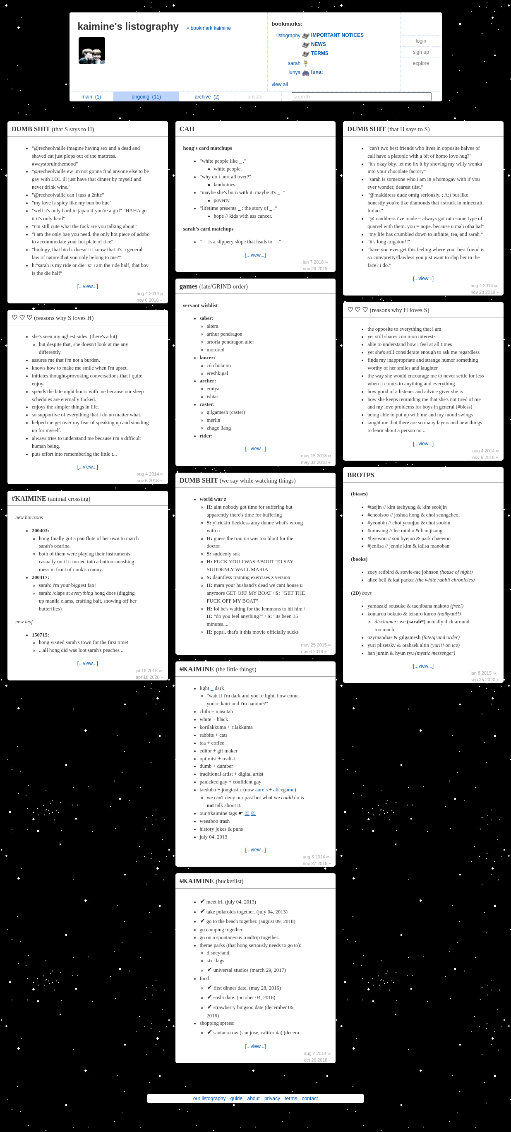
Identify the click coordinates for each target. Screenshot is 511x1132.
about (253, 1098)
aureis (261, 790)
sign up (421, 52)
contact (310, 1098)
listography (288, 35)
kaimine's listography (128, 26)
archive (207, 97)
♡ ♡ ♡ (55, 318)
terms (291, 1098)
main (91, 97)
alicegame (283, 790)
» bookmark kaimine (209, 28)
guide (236, 1098)
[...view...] (87, 286)
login (421, 41)
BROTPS (360, 475)
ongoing (146, 97)
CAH (187, 129)
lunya (294, 72)
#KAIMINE (53, 498)
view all (280, 84)
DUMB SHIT (55, 129)
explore (421, 63)
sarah (294, 63)
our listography (209, 1098)
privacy (272, 1098)
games (216, 286)
